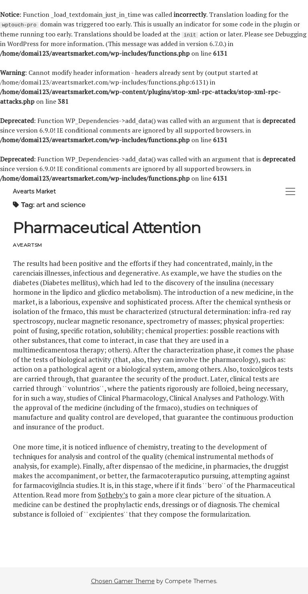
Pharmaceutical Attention (107, 227)
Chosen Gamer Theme (123, 580)
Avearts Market (34, 191)
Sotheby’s (113, 494)
